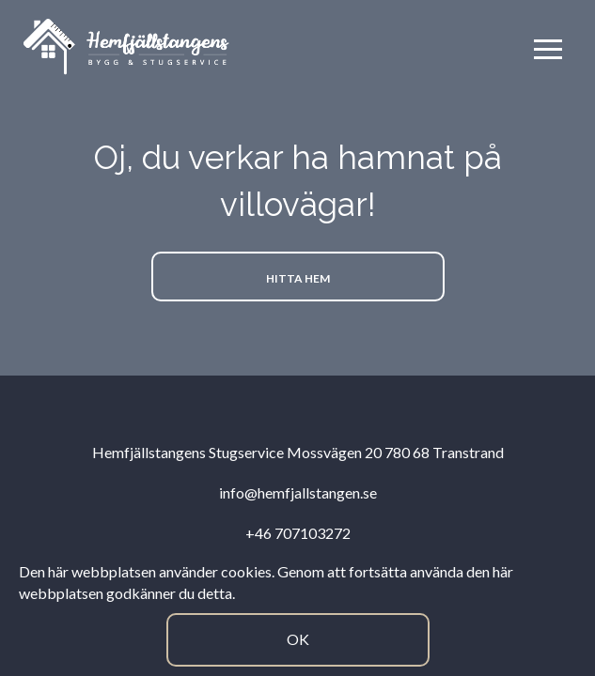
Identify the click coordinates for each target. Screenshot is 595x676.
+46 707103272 (298, 533)
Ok (298, 639)
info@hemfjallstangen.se (298, 492)
